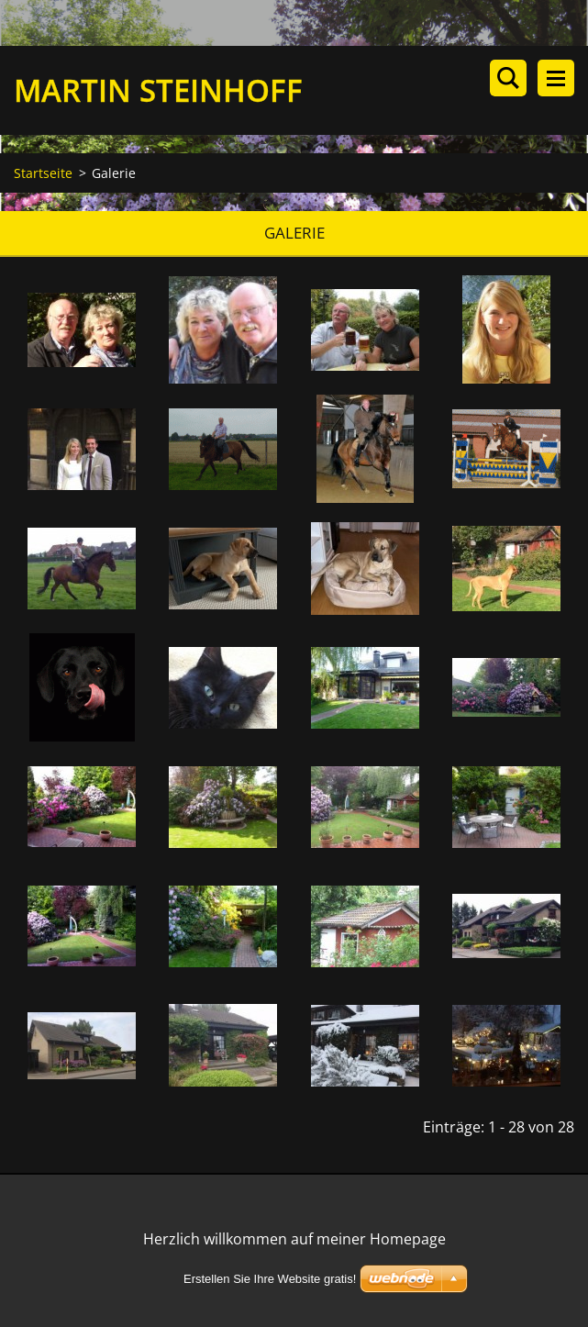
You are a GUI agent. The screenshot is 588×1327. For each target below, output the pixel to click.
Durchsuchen (508, 78)
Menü (556, 78)
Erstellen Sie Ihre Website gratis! (269, 1279)
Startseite (43, 173)
